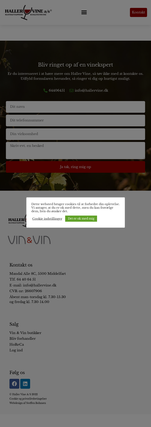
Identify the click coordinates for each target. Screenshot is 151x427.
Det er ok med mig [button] (81, 218)
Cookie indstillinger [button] (47, 219)
